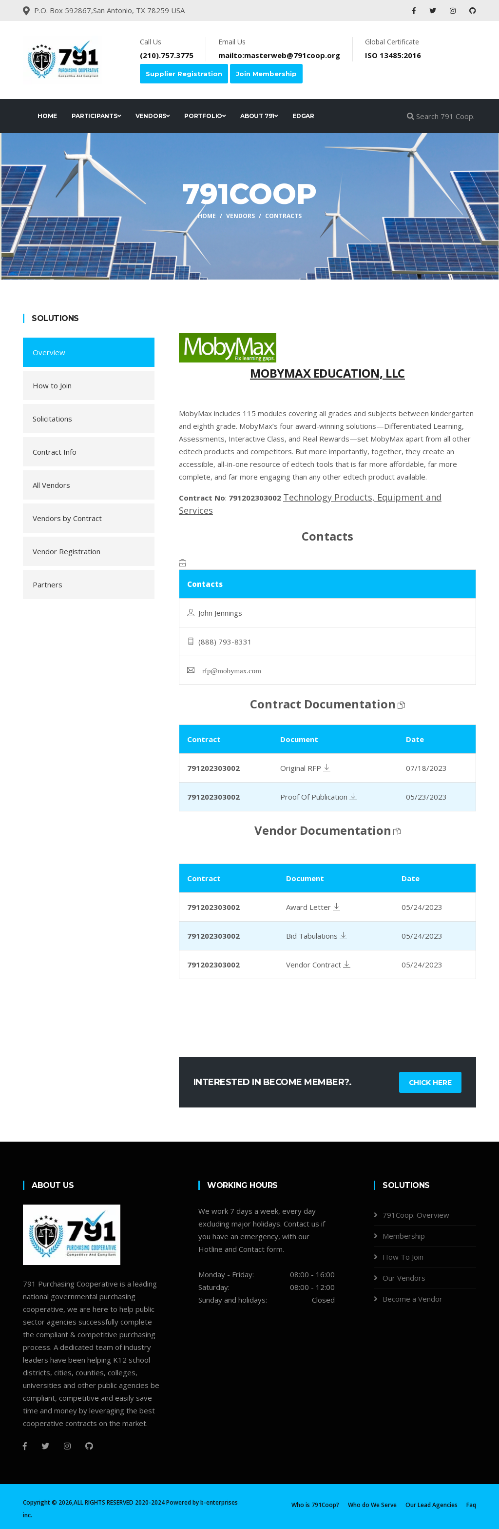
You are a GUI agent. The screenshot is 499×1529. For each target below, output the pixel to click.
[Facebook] (25, 1446)
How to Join (52, 385)
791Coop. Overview (416, 1215)
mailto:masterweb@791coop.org (279, 55)
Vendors (240, 216)
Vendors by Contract (67, 518)
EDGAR (303, 116)
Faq (471, 1505)
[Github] (89, 1446)
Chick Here (430, 1082)
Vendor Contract (318, 964)
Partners (47, 584)
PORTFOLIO (205, 116)
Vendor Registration (66, 551)
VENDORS (152, 116)
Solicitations (52, 418)
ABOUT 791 (259, 116)
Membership (404, 1236)
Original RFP (305, 768)
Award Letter (313, 907)
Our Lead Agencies (431, 1505)
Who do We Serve (372, 1505)
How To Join (403, 1257)
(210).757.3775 (166, 55)
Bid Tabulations (316, 936)
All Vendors (51, 485)
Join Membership (266, 74)
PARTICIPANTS (96, 116)
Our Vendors (404, 1278)
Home (207, 216)
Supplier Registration (184, 74)
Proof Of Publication (318, 797)
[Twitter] (45, 1446)
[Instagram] (67, 1446)
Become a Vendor (412, 1299)
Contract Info (55, 452)
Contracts (283, 216)
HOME (47, 116)
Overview (49, 352)
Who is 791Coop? (315, 1505)
